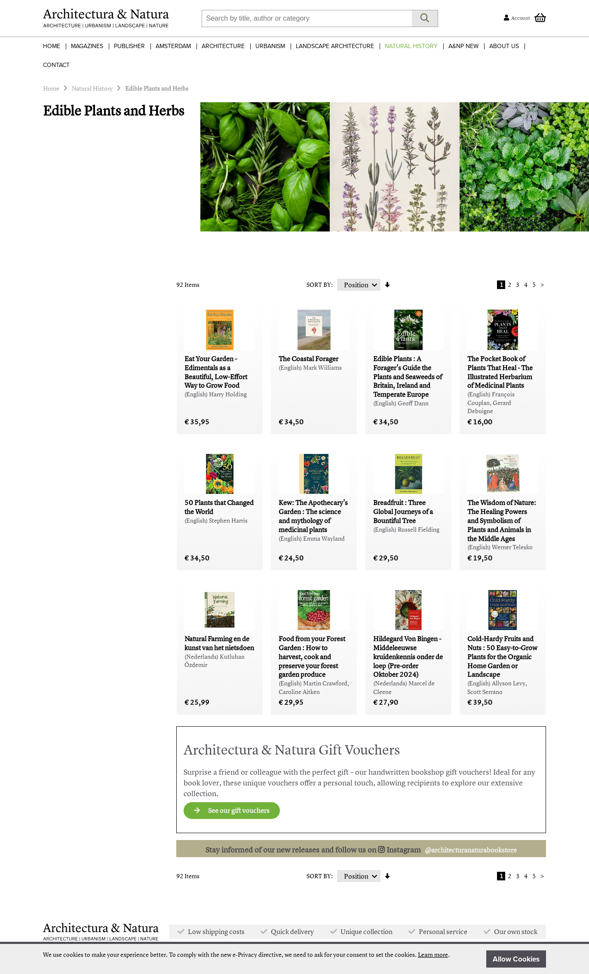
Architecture (223, 46)
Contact (56, 65)
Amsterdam (173, 46)
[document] (294, 959)
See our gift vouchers (232, 810)
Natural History (411, 46)
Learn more (433, 954)
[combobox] (307, 18)
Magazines (87, 46)
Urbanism (270, 46)
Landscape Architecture (335, 46)
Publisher (129, 46)
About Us (504, 46)
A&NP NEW (463, 46)
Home (51, 46)
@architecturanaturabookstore (471, 850)
